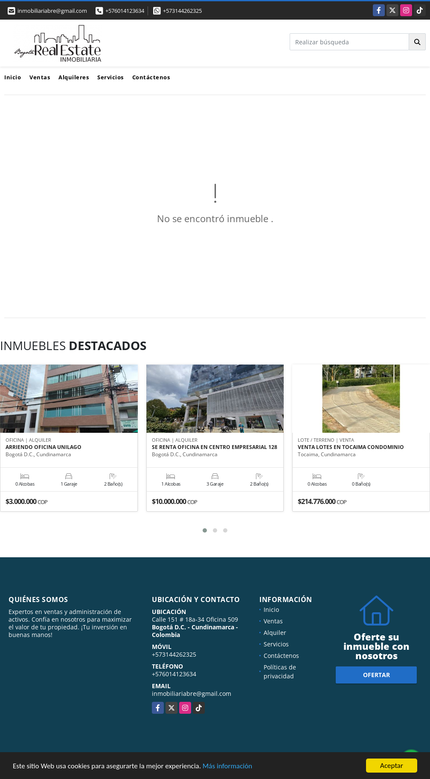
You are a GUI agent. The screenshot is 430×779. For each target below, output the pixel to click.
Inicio (12, 77)
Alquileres (73, 77)
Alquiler (275, 632)
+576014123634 (124, 10)
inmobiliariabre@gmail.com (191, 693)
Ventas (39, 77)
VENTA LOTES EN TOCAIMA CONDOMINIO (351, 447)
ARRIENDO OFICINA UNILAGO (43, 447)
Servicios (110, 77)
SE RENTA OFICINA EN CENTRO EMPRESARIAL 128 (214, 447)
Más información (227, 766)
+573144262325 (182, 10)
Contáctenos (151, 77)
